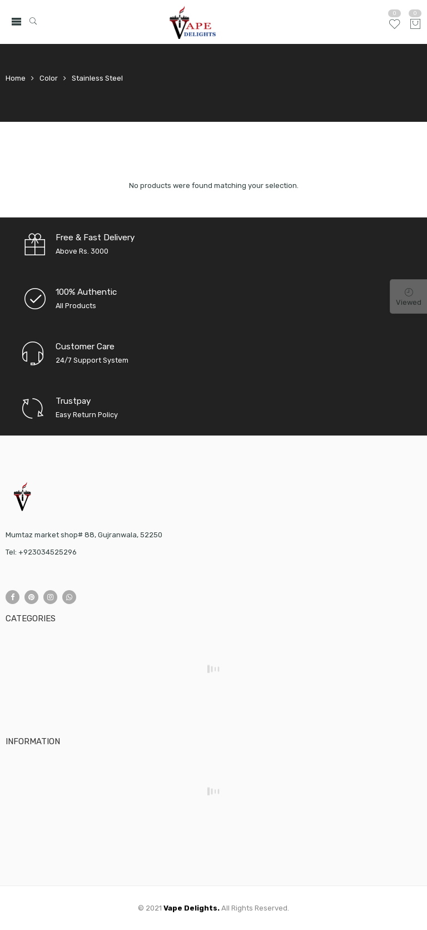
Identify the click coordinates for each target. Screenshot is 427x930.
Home (16, 78)
